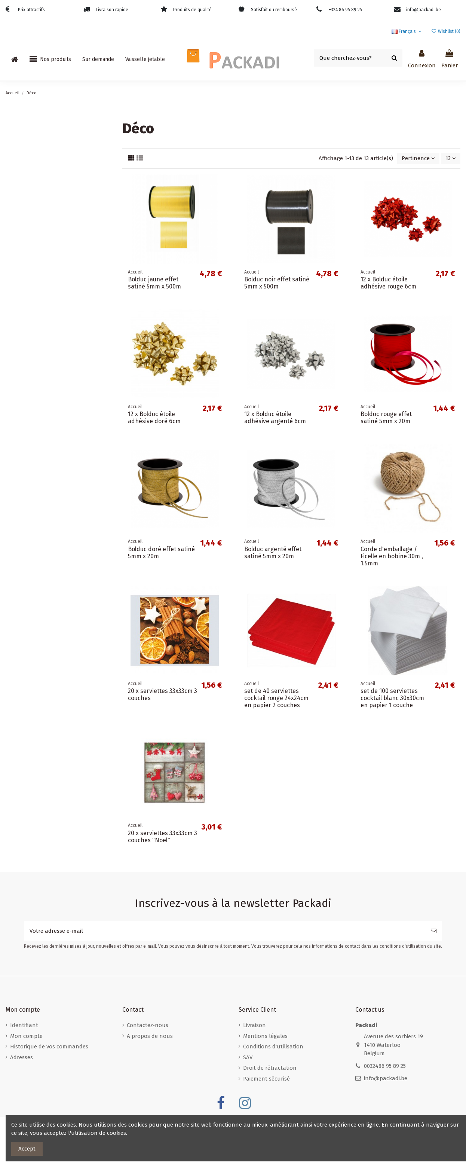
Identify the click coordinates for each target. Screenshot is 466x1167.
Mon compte (26, 1036)
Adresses (21, 1057)
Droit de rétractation (270, 1067)
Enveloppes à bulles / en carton (52, 141)
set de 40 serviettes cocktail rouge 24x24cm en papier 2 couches (276, 698)
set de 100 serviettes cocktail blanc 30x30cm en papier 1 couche (392, 698)
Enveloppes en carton (38, 309)
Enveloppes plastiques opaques (51, 323)
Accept (27, 1148)
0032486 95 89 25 (385, 1066)
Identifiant (24, 1025)
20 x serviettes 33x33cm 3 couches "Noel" (162, 837)
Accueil (19, 126)
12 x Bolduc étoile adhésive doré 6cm (154, 417)
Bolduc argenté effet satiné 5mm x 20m (272, 553)
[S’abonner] (433, 931)
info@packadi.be (385, 1078)
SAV (247, 1057)
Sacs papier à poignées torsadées (53, 183)
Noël (16, 351)
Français (407, 31)
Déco (16, 337)
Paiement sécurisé (266, 1078)
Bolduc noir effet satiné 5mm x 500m (276, 283)
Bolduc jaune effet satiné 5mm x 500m (154, 283)
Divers (17, 169)
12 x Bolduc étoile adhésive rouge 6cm (388, 283)
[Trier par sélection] (418, 158)
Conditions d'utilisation (273, 1046)
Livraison (254, 1025)
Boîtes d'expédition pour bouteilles (55, 295)
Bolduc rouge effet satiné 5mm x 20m (386, 417)
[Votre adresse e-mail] (224, 931)
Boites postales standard (43, 253)
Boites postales (30, 239)
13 (450, 158)
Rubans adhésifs (31, 225)
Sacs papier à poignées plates (48, 197)
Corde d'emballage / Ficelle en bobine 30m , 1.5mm (392, 556)
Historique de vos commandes (49, 1046)
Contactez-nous (147, 1025)
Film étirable (26, 211)
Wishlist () (445, 31)
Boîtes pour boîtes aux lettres (49, 281)
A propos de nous (150, 1036)
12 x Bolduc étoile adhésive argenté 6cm (275, 417)
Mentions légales (265, 1036)
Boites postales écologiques (46, 267)
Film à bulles (26, 155)
